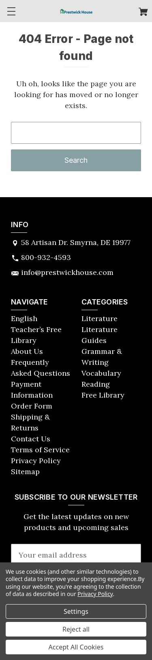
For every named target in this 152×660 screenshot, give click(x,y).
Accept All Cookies (76, 647)
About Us (27, 351)
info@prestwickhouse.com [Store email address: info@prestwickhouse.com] (67, 272)
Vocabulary (101, 373)
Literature (99, 318)
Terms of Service (40, 449)
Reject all (76, 629)
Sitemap (25, 471)
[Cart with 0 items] (143, 13)
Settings (76, 611)
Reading (95, 384)
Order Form (31, 406)
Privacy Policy (36, 460)
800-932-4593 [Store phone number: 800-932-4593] (46, 257)
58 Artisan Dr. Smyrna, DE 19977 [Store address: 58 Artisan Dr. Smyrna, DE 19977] (76, 242)
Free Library (102, 395)
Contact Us (30, 438)
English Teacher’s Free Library (36, 329)
